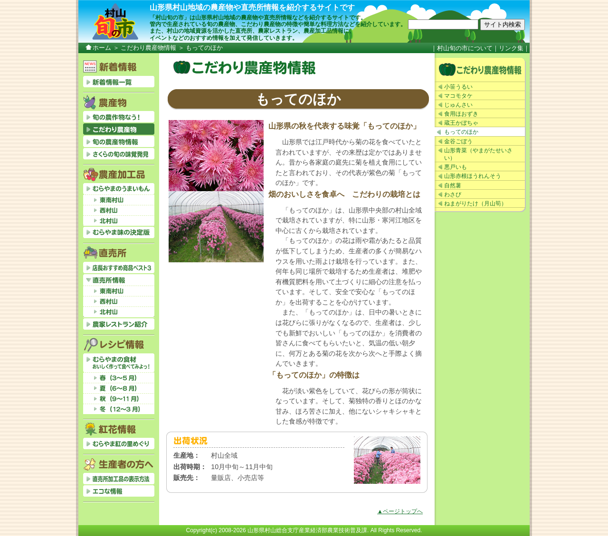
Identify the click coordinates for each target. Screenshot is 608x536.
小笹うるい (458, 86)
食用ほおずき (461, 114)
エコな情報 (118, 491)
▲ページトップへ (400, 511)
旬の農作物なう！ (118, 116)
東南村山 (118, 199)
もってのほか (461, 132)
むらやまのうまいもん (118, 188)
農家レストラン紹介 (118, 324)
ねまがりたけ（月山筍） (475, 203)
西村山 (118, 210)
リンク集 (511, 48)
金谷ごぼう (458, 141)
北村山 (118, 220)
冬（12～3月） (118, 409)
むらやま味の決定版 (118, 232)
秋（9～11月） (118, 398)
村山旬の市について (465, 48)
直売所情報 (118, 280)
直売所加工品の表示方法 (118, 478)
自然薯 (452, 185)
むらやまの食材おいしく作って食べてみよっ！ (118, 362)
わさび (452, 194)
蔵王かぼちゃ (461, 123)
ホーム (102, 47)
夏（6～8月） (118, 388)
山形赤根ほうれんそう (472, 176)
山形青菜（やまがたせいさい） (478, 154)
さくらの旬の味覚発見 (118, 153)
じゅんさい (458, 105)
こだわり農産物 (480, 70)
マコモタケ (458, 95)
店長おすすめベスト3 (118, 267)
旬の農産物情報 (118, 141)
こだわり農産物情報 (148, 47)
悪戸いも (455, 167)
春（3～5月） (118, 377)
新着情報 (118, 81)
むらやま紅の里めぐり (118, 443)
